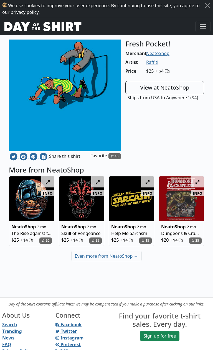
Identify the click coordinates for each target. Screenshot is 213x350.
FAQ (6, 344)
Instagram (69, 338)
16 (114, 156)
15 (145, 240)
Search (9, 325)
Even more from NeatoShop (106, 256)
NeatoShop (157, 53)
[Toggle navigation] (203, 26)
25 (95, 240)
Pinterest (68, 344)
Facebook (68, 325)
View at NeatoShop (164, 87)
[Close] (207, 5)
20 (45, 240)
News (8, 338)
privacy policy (25, 12)
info (48, 193)
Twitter (66, 331)
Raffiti (152, 62)
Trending (12, 331)
